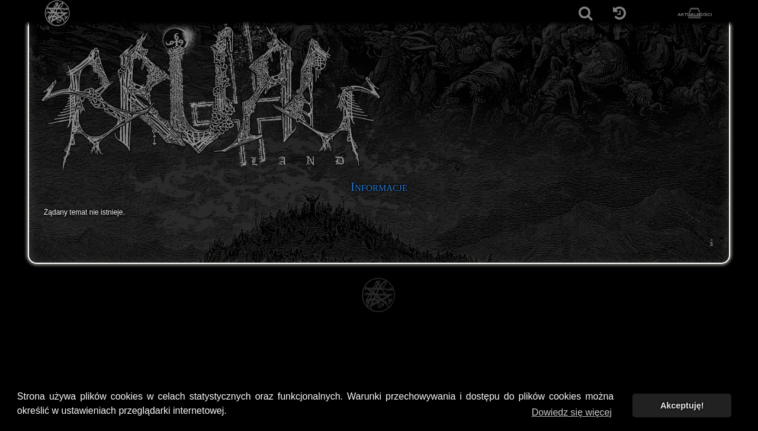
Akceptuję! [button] (682, 405)
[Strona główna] (58, 13)
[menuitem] (711, 242)
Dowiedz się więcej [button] (572, 412)
